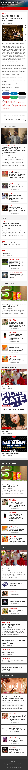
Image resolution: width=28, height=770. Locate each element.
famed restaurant (20, 102)
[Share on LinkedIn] (14, 93)
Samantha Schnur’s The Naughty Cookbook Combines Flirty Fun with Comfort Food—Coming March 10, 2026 (13, 698)
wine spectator (5, 108)
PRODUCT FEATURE (16, 259)
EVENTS (4, 548)
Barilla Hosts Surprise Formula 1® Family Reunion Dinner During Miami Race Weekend (16, 197)
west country (5, 107)
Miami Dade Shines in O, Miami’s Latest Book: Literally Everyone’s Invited (17, 730)
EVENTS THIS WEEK (6, 145)
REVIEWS (5, 618)
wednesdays (23, 105)
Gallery (13, 145)
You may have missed (9, 367)
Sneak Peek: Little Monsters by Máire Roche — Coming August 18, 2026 (17, 740)
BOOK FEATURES (7, 675)
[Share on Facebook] (6, 93)
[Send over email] (14, 97)
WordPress (18, 767)
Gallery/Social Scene (9, 126)
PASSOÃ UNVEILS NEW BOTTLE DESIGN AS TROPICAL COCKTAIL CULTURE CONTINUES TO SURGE (16, 337)
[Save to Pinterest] (6, 97)
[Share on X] (22, 93)
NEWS (4, 218)
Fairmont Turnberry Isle (10, 101)
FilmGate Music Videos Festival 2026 (13, 409)
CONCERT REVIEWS (6, 622)
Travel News (19, 272)
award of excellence (9, 100)
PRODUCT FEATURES (9, 463)
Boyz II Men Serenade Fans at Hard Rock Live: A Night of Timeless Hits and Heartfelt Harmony (13, 642)
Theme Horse (16, 765)
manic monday (9, 104)
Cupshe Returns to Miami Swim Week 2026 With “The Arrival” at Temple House (16, 186)
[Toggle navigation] (3, 8)
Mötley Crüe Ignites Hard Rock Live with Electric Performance (13, 651)
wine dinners (20, 107)
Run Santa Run (6, 387)
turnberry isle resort (15, 105)
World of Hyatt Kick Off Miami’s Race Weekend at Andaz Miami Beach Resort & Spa (17, 209)
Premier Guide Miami (11, 2)
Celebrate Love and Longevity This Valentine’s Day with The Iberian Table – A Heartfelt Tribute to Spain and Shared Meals (17, 718)
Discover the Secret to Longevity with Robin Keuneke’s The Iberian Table (17, 751)
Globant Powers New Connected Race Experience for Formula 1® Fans (12, 243)
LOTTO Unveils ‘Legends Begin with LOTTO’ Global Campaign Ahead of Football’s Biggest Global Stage (17, 324)
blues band (16, 100)
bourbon (21, 100)
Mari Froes (5, 431)
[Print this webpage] (22, 97)
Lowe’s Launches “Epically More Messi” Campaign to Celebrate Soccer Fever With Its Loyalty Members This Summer (17, 264)
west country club (13, 107)
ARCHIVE (4, 13)
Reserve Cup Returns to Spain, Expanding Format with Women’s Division (11, 225)
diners (3, 101)
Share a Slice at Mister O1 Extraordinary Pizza (16, 611)
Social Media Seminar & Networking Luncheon (14, 115)
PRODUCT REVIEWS (8, 284)
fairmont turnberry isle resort (8, 102)
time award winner (6, 105)
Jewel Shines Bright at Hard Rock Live (12, 660)
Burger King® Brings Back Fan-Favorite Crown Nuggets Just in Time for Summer (17, 349)
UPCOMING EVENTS (7, 383)
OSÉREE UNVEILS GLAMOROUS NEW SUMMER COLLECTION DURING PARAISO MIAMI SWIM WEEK (17, 175)
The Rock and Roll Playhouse (10, 453)
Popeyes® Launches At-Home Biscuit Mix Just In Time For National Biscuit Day (17, 359)
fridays (3, 104)
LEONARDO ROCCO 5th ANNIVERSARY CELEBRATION (15, 120)
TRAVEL (13, 272)
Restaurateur (16, 104)
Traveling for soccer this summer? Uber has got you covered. (16, 276)
